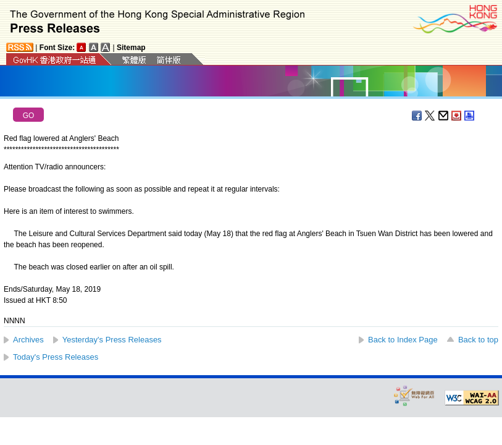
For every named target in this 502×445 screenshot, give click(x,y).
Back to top (478, 339)
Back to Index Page (403, 339)
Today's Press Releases (55, 357)
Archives (28, 339)
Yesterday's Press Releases (112, 339)
